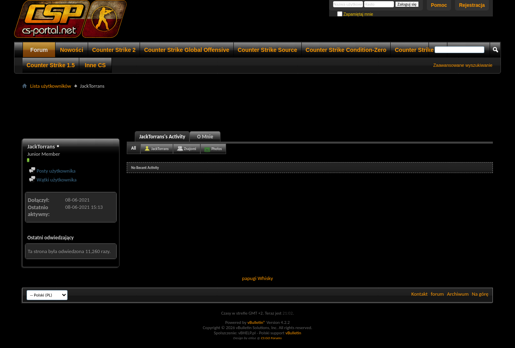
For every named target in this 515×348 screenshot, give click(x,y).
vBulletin (293, 333)
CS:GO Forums (271, 338)
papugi (249, 278)
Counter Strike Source (267, 50)
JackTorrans (160, 148)
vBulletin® (256, 322)
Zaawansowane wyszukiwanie (462, 65)
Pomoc (439, 5)
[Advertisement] (257, 109)
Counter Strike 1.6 (419, 50)
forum (437, 294)
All (133, 148)
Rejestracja (472, 5)
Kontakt (419, 294)
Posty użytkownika (52, 171)
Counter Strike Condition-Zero (346, 50)
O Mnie (205, 137)
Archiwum (458, 294)
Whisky (265, 278)
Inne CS (95, 65)
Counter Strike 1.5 (51, 65)
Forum (39, 50)
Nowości (71, 50)
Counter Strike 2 (114, 50)
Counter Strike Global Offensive (186, 50)
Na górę (480, 294)
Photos (216, 148)
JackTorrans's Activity (162, 137)
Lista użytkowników (50, 86)
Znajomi (190, 148)
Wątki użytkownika (52, 180)
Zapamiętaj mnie (355, 14)
